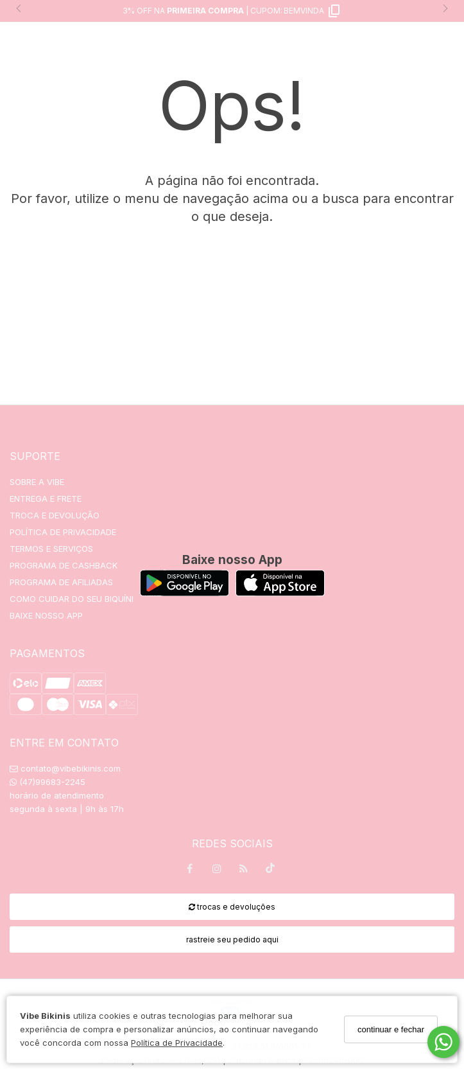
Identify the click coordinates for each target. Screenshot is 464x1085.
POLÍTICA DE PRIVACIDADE (63, 532)
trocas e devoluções (232, 907)
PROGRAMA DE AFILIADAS (61, 582)
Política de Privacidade (177, 1042)
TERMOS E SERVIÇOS (51, 548)
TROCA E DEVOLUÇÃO (54, 515)
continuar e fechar (390, 1029)
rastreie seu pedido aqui (232, 939)
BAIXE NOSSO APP (46, 615)
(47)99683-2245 (47, 782)
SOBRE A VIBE (37, 482)
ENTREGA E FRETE (46, 498)
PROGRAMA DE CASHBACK (63, 565)
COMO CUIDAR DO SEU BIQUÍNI (71, 599)
